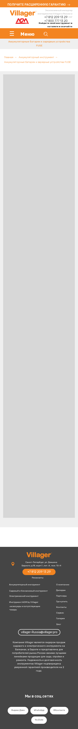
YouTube (39, 720)
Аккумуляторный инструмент (36, 57)
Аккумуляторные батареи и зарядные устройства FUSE (37, 62)
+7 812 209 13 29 (56, 17)
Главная (8, 57)
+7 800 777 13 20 (56, 21)
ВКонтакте (59, 710)
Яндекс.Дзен (18, 710)
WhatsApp (39, 710)
